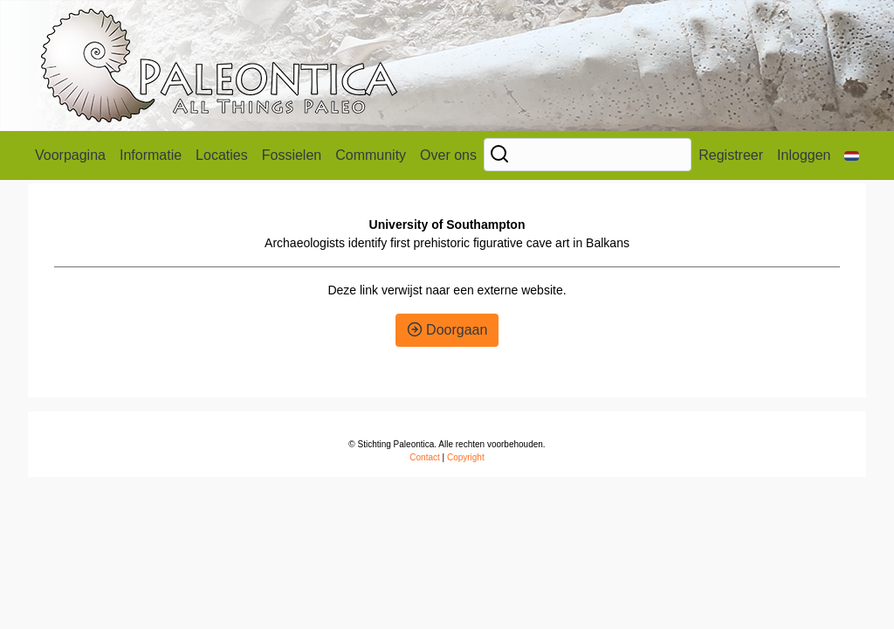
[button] (851, 155)
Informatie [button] (151, 155)
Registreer (730, 155)
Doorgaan (447, 329)
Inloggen (803, 155)
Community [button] (370, 155)
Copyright (466, 457)
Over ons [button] (448, 155)
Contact (424, 457)
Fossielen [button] (291, 155)
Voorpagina (70, 155)
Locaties (222, 155)
